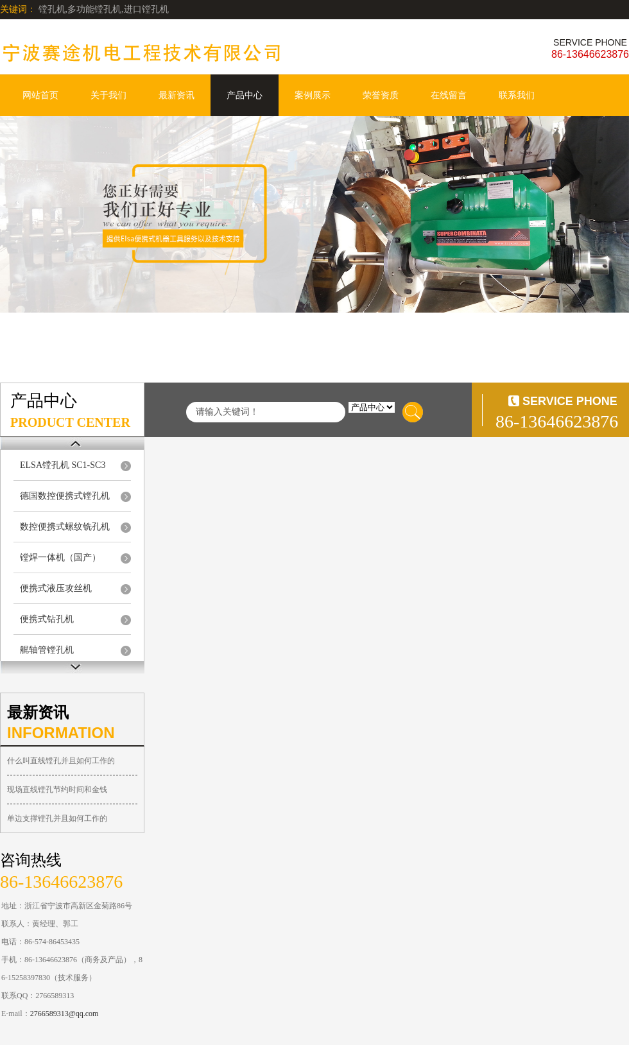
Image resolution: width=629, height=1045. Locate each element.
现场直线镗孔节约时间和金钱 (57, 789)
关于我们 (108, 95)
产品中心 (245, 95)
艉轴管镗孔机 (47, 650)
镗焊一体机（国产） (60, 557)
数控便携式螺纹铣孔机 (65, 526)
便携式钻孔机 (47, 619)
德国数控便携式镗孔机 (65, 496)
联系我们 (517, 95)
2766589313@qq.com (64, 1013)
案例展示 (313, 95)
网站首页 (40, 95)
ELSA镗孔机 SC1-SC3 (62, 465)
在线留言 (449, 95)
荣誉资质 (381, 95)
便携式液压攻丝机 (56, 588)
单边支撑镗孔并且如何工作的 (57, 818)
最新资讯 (176, 95)
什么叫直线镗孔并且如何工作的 (61, 760)
